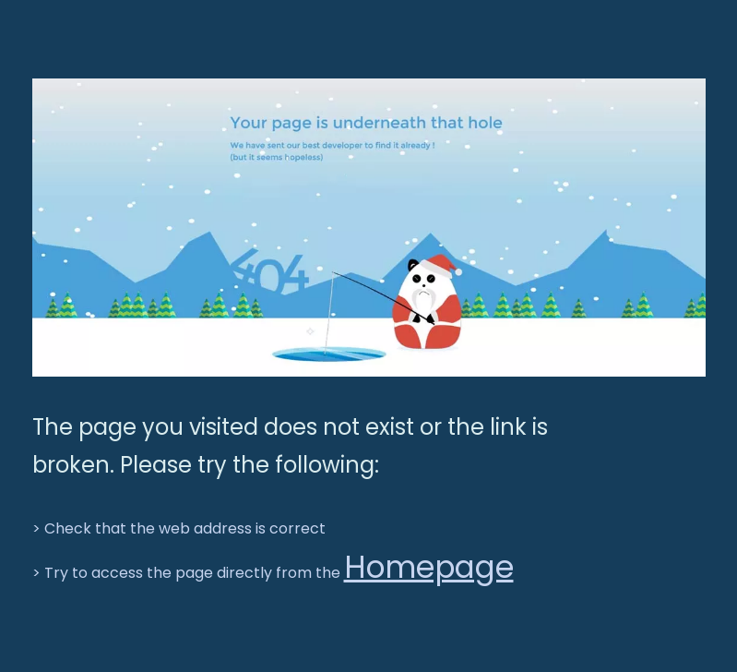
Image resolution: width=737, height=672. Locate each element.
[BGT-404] (369, 227)
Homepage (429, 567)
